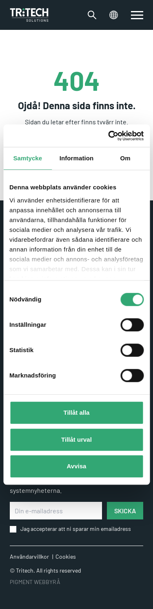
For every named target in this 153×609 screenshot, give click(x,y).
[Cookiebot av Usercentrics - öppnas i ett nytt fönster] (109, 135)
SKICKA (125, 511)
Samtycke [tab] (27, 158)
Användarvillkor (29, 556)
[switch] (137, 15)
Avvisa (76, 466)
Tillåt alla (77, 412)
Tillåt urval (76, 439)
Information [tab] (77, 158)
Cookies (65, 556)
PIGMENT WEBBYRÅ (35, 581)
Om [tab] (125, 158)
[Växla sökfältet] (92, 15)
